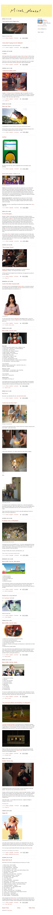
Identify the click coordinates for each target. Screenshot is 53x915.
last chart (14, 897)
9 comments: (16, 852)
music (10, 324)
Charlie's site (23, 789)
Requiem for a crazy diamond (9, 595)
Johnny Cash (29, 847)
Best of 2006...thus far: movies (9, 662)
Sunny (6, 100)
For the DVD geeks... (7, 213)
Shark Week (9, 36)
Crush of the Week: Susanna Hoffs (10, 283)
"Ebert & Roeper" (24, 56)
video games (10, 591)
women (12, 324)
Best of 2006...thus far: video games (11, 561)
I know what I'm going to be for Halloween (12, 43)
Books (9, 656)
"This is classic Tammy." (8, 247)
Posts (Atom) (9, 910)
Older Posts (32, 907)
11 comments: (16, 47)
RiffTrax (11, 218)
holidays (6, 854)
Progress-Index (19, 750)
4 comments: (16, 64)
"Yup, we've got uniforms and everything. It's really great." (16, 702)
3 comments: (16, 168)
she (32, 204)
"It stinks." (4, 53)
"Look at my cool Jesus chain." (9, 402)
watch (17, 62)
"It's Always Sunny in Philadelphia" (13, 93)
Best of (6, 387)
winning (18, 126)
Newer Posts (5, 907)
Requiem (9, 617)
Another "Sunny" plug (7, 761)
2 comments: (16, 276)
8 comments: (16, 514)
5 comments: (16, 38)
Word (7, 227)
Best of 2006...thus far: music (9, 330)
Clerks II (9, 234)
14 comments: (16, 132)
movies (9, 698)
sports (10, 755)
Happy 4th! (5, 813)
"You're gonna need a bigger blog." (10, 21)
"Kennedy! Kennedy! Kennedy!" (8, 724)
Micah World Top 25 (7, 860)
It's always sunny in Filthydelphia (10, 520)
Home (18, 907)
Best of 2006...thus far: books (9, 623)
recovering (13, 56)
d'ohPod (4, 137)
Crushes (6, 324)
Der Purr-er (5, 393)
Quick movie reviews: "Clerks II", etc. (11, 173)
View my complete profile (42, 25)
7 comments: (16, 323)
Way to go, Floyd (6, 106)
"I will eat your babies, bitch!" (9, 70)
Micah (45, 20)
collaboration (16, 318)
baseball (6, 755)
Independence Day (12, 854)
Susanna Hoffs (21, 286)
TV (8, 100)
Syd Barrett (7, 598)
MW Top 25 (10, 904)
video (8, 61)
